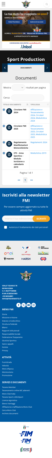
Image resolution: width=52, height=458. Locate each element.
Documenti (26, 67)
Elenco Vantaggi (8, 403)
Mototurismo (7, 372)
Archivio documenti (10, 413)
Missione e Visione (9, 317)
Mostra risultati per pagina (24, 87)
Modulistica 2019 (38, 153)
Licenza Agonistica (9, 400)
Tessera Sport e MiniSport (12, 397)
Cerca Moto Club (9, 410)
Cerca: (23, 98)
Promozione (7, 375)
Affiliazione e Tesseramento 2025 (37, 129)
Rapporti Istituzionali (10, 330)
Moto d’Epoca (7, 368)
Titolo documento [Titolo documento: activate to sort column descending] (12, 104)
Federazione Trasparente (12, 337)
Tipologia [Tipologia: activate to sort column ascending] (35, 104)
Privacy (5, 350)
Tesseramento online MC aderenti (16, 390)
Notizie (5, 347)
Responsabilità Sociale (11, 334)
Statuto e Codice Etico (11, 321)
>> (31, 180)
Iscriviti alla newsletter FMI (26, 197)
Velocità (5, 365)
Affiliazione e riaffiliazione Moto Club (17, 407)
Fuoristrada (7, 362)
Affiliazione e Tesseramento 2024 (37, 112)
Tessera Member (9, 387)
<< (19, 180)
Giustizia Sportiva (9, 340)
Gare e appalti (7, 344)
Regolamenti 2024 (39, 142)
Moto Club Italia (8, 393)
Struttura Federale (9, 324)
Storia (4, 314)
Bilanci (4, 327)
